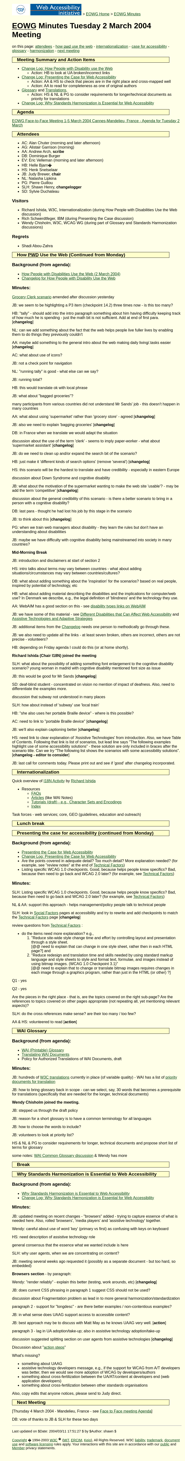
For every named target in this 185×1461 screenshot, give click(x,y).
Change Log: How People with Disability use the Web (67, 68)
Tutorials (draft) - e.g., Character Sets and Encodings (76, 802)
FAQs (36, 793)
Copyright (19, 1440)
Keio (87, 1440)
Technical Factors (108, 865)
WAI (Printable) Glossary (43, 1050)
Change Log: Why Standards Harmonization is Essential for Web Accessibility (88, 103)
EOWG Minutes (127, 14)
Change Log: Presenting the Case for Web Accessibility (69, 77)
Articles (37, 798)
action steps (54, 1347)
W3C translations (55, 1077)
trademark (155, 1440)
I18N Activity (54, 781)
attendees (43, 46)
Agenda (25, 111)
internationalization (112, 46)
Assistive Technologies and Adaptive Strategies (52, 619)
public (165, 1444)
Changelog (71, 627)
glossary (19, 51)
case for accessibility (149, 46)
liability (140, 1440)
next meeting (69, 51)
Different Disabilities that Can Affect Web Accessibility (126, 614)
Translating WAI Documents (45, 1054)
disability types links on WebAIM (118, 606)
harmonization (42, 51)
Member (18, 1448)
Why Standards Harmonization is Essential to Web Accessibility (76, 1193)
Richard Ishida (83, 781)
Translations (55, 90)
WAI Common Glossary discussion (63, 1156)
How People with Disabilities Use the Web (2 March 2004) (71, 274)
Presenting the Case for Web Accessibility (57, 852)
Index (36, 806)
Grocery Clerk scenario (32, 297)
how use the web (74, 46)
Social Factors (46, 913)
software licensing (39, 1444)
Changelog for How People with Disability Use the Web (68, 278)
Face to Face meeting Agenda (125, 1411)
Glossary (29, 90)
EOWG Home (98, 14)
